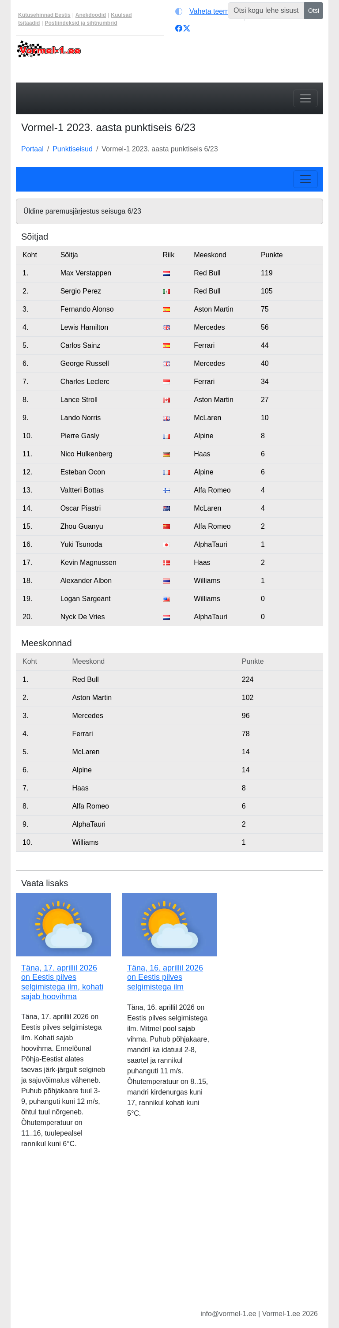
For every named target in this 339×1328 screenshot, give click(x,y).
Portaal (32, 149)
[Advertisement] (169, 1236)
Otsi (313, 10)
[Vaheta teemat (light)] (208, 11)
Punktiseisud (73, 149)
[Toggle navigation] (305, 98)
